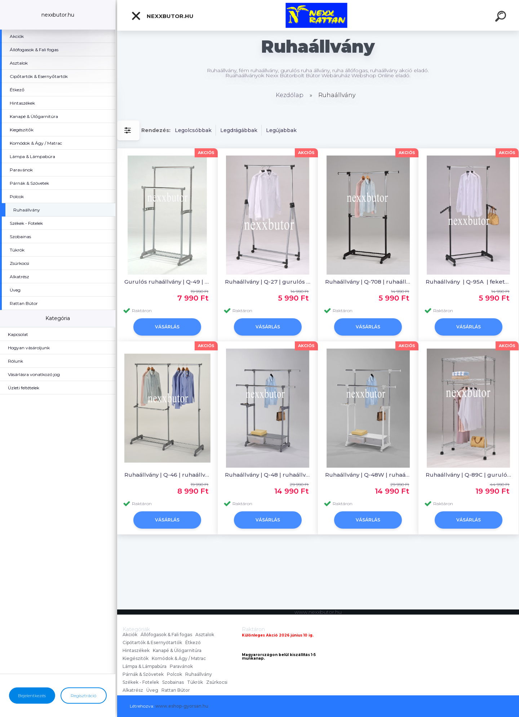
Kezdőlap (289, 95)
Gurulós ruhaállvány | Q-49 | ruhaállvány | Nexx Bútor (167, 281)
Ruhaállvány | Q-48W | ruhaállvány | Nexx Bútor (368, 474)
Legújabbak (281, 130)
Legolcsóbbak (193, 130)
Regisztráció (83, 695)
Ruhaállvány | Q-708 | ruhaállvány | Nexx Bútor (368, 281)
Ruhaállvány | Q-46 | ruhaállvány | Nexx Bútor (167, 474)
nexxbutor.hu (162, 16)
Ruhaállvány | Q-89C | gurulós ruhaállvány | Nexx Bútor (469, 474)
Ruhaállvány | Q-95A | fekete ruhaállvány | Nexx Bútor (469, 281)
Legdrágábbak (238, 130)
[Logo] (318, 15)
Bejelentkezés (32, 695)
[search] (501, 17)
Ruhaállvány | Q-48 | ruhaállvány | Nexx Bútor (268, 474)
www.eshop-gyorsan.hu (181, 706)
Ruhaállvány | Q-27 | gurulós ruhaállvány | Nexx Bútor (268, 281)
